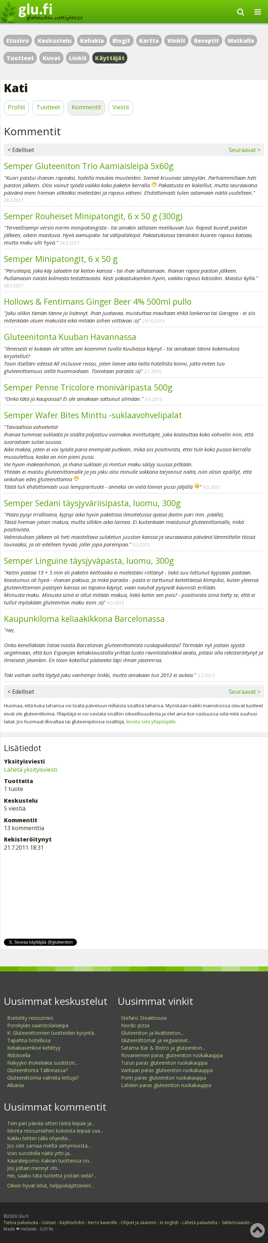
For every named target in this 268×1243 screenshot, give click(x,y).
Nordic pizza (135, 1025)
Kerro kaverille (102, 1223)
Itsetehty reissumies (30, 1017)
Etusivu (17, 40)
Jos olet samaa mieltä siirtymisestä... (49, 1145)
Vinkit (176, 40)
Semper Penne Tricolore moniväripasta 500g (88, 387)
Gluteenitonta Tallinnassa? (37, 1070)
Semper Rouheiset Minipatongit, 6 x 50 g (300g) (93, 216)
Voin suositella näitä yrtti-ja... (40, 1153)
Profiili (16, 107)
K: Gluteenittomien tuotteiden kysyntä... (52, 1032)
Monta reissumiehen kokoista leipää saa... (55, 1130)
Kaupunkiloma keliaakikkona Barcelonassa (84, 618)
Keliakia (92, 40)
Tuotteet (20, 58)
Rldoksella (18, 1055)
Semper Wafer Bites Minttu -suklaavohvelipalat (93, 415)
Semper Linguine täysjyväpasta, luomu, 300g (89, 560)
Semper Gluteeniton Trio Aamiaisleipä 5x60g (88, 166)
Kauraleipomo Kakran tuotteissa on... (49, 1160)
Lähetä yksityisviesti (30, 769)
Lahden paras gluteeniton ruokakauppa (166, 1085)
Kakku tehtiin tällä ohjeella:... (39, 1138)
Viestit (120, 107)
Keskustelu (55, 40)
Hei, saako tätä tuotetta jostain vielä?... (51, 1175)
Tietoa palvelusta (21, 1223)
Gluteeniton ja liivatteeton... (152, 1032)
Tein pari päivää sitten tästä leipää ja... (51, 1123)
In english (169, 1223)
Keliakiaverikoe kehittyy (34, 1047)
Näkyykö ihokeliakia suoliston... (42, 1062)
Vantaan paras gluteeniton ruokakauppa (167, 1070)
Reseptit (206, 40)
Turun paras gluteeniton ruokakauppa (164, 1062)
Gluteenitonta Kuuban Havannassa (70, 336)
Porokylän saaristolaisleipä (37, 1025)
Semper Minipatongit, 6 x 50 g (60, 258)
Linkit (77, 58)
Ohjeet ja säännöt (138, 1223)
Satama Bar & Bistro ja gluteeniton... (163, 1047)
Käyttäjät (110, 58)
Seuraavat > (245, 150)
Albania (15, 1085)
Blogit (121, 40)
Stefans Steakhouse (144, 1017)
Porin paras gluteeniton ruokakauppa (163, 1077)
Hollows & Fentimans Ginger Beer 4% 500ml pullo (97, 301)
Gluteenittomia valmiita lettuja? (43, 1077)
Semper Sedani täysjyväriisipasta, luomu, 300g (92, 503)
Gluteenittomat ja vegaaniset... (156, 1040)
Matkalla (241, 40)
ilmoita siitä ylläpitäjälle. (151, 721)
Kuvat (52, 58)
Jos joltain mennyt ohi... (34, 1168)
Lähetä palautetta (199, 1223)
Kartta (149, 40)
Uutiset (49, 1223)
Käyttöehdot (71, 1223)
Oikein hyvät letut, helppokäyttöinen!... (50, 1185)
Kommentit (86, 107)
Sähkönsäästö (236, 1223)
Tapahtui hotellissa (29, 1040)
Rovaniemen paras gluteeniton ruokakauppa (172, 1055)
